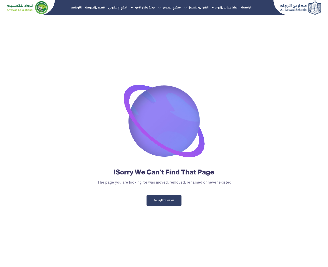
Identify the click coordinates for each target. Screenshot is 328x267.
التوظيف (76, 7)
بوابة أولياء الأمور (144, 7)
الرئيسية (246, 7)
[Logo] (300, 7)
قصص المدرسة (95, 7)
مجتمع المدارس (171, 7)
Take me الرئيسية (164, 200)
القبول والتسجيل (197, 7)
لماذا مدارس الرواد (226, 7)
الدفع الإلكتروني (117, 7)
